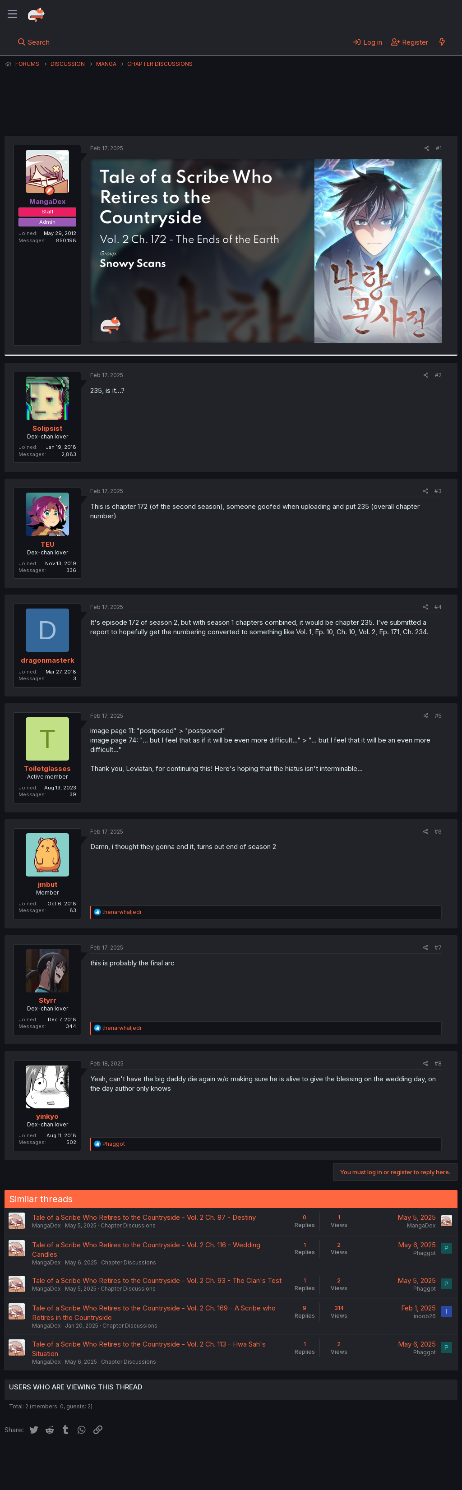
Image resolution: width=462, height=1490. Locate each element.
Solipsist (47, 428)
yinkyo (47, 1116)
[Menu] (12, 14)
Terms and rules (171, 1458)
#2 (438, 375)
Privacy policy (225, 1458)
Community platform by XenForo (383, 1470)
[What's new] (442, 42)
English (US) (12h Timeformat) (50, 1458)
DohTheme (371, 1477)
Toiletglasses (47, 768)
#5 (438, 715)
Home (289, 1458)
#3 (438, 491)
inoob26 (425, 1316)
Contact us (122, 1458)
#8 (438, 1063)
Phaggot (424, 1253)
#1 (439, 148)
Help (263, 1458)
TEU (48, 544)
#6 (438, 831)
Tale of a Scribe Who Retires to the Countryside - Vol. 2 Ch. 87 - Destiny (144, 1217)
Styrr (47, 1000)
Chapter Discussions (128, 1225)
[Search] (34, 42)
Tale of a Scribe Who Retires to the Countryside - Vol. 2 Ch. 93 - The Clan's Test (157, 1280)
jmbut (47, 884)
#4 (438, 607)
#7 (438, 947)
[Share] (427, 148)
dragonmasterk (47, 660)
